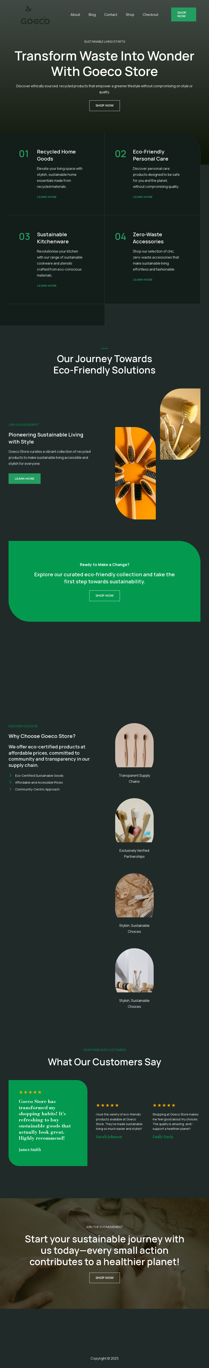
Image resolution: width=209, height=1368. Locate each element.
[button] (181, 14)
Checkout (137, 14)
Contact (101, 14)
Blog (85, 14)
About (71, 14)
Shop (119, 14)
